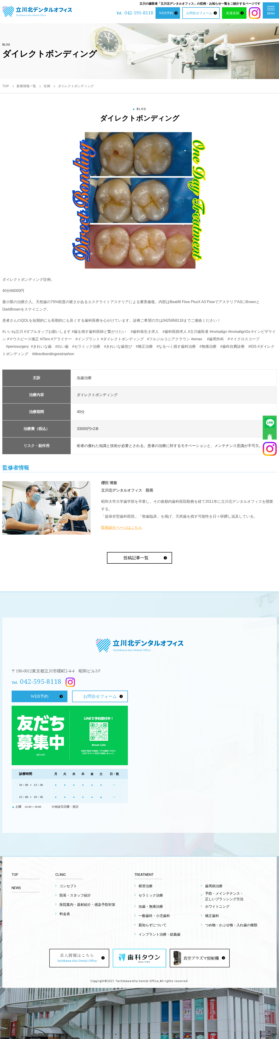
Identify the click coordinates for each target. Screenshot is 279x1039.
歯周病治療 (214, 886)
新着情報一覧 (26, 86)
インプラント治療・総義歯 (159, 934)
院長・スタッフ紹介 (75, 895)
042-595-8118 (138, 13)
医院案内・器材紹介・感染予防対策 (87, 905)
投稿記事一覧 (136, 558)
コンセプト (68, 886)
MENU (271, 11)
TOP (5, 86)
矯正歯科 (212, 916)
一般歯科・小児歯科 (154, 916)
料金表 (65, 914)
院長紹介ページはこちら (121, 527)
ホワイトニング (217, 906)
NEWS (16, 888)
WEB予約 (166, 13)
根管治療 (146, 886)
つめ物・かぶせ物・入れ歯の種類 (231, 925)
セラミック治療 (151, 895)
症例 (47, 86)
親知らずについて (152, 925)
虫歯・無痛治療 (151, 906)
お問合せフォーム (199, 13)
